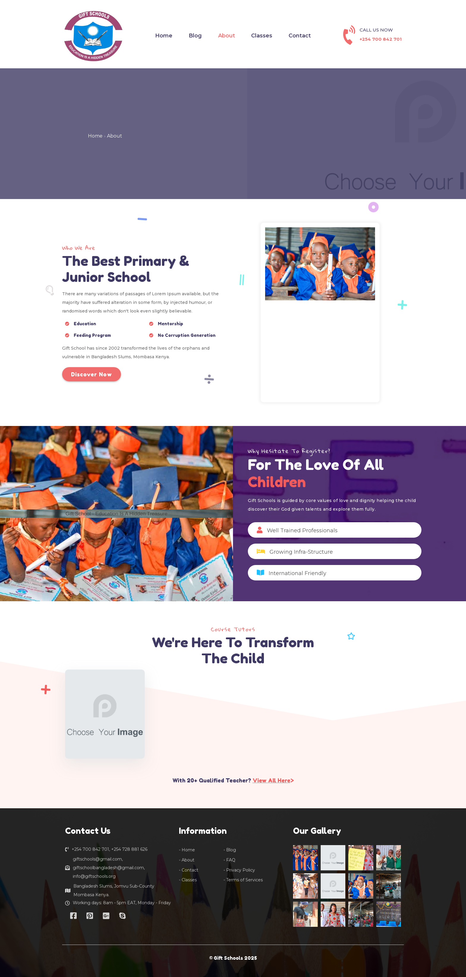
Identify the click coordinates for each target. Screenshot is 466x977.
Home (95, 136)
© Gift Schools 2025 (233, 958)
